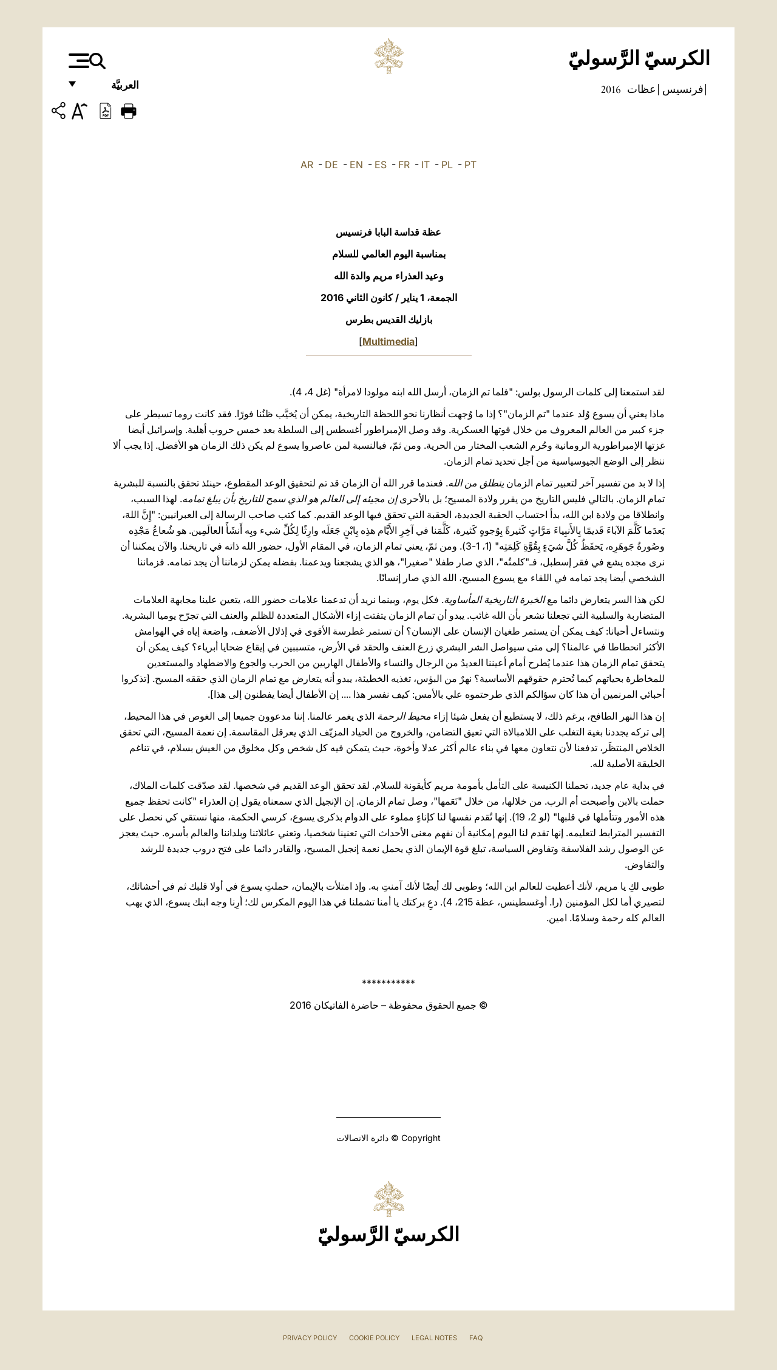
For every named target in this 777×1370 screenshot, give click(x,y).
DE (331, 164)
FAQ (476, 1338)
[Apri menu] (77, 60)
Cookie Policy (374, 1338)
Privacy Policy (310, 1338)
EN (356, 164)
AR (306, 164)
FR (404, 164)
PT (470, 164)
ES (381, 164)
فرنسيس (682, 89)
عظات (640, 89)
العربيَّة (112, 89)
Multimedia (388, 341)
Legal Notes (434, 1338)
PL (447, 164)
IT (425, 164)
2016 (611, 89)
